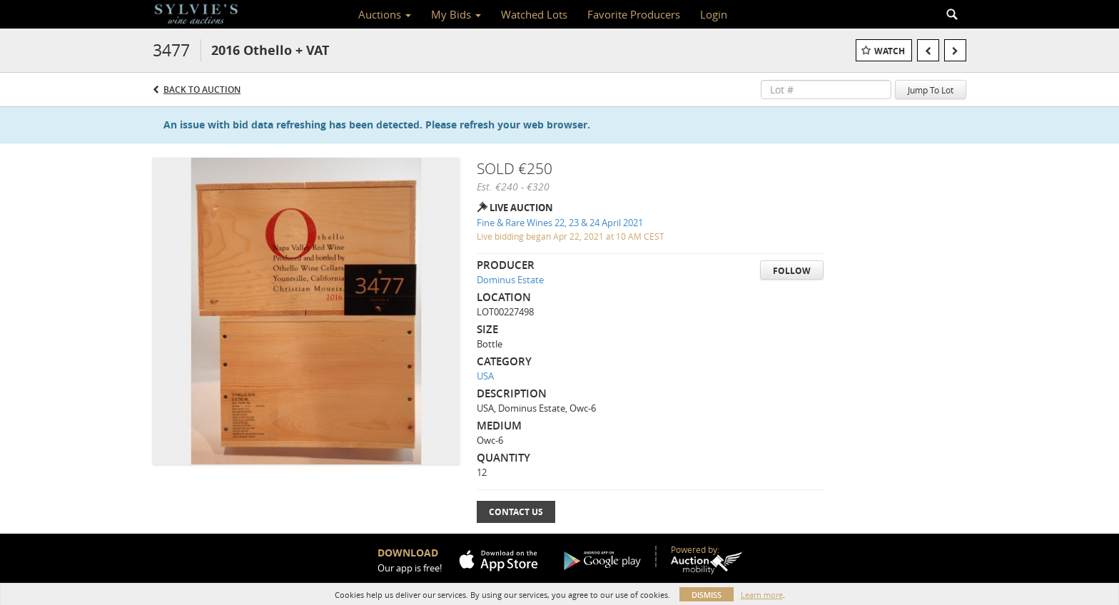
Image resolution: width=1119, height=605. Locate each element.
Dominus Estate (510, 279)
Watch (889, 51)
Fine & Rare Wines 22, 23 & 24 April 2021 (560, 222)
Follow (792, 271)
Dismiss (706, 594)
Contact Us (516, 512)
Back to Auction (201, 89)
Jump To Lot (930, 90)
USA (485, 376)
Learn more (762, 594)
